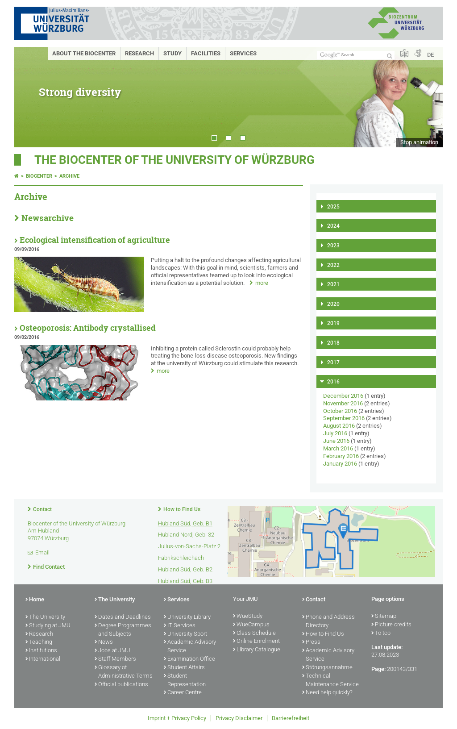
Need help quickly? (327, 693)
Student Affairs (184, 668)
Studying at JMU (48, 626)
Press (311, 642)
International (42, 659)
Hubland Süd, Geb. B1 (185, 523)
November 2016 (343, 403)
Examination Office (189, 659)
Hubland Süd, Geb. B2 (185, 569)
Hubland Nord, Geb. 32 (186, 534)
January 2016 (340, 463)
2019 (333, 323)
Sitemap (383, 616)
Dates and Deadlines (123, 617)
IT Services (179, 626)
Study (172, 53)
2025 (333, 207)
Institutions (41, 651)
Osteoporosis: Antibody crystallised (88, 328)
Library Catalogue (256, 650)
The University (45, 617)
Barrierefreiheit (290, 718)
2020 (333, 304)
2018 (333, 343)
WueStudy (247, 616)
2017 (333, 362)
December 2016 (343, 395)
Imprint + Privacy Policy (177, 718)
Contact (42, 509)
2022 (333, 265)
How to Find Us (181, 509)
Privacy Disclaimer (239, 718)
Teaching (38, 642)
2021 (333, 284)
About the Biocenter (84, 53)
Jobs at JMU (112, 651)
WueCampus (251, 625)
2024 (333, 226)
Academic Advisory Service (190, 646)
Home (34, 600)
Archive (69, 176)
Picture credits (391, 625)
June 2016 (336, 440)
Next (427, 97)
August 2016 (339, 425)
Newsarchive (47, 217)
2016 (333, 382)
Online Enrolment (256, 641)
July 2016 (335, 433)
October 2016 (340, 411)
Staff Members (115, 659)
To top (381, 633)
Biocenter (39, 176)
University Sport (185, 634)
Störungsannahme (327, 668)
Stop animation (419, 142)
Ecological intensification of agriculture (95, 240)
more (261, 282)
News (104, 642)
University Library (187, 617)
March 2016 (338, 448)
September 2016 (344, 418)
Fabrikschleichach (181, 557)
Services (243, 53)
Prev (30, 97)
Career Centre (183, 693)
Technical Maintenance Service (330, 680)
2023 (333, 245)
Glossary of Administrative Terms (124, 672)
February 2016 (341, 456)
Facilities (205, 53)
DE (430, 54)
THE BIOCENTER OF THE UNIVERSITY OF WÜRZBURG (174, 160)
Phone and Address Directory (328, 621)
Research (139, 53)
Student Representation (185, 680)
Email (42, 552)
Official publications (121, 685)
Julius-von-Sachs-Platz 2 (189, 546)
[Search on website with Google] (356, 55)
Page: (378, 669)
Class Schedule (254, 633)
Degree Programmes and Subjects (123, 630)
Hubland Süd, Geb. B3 (185, 581)
